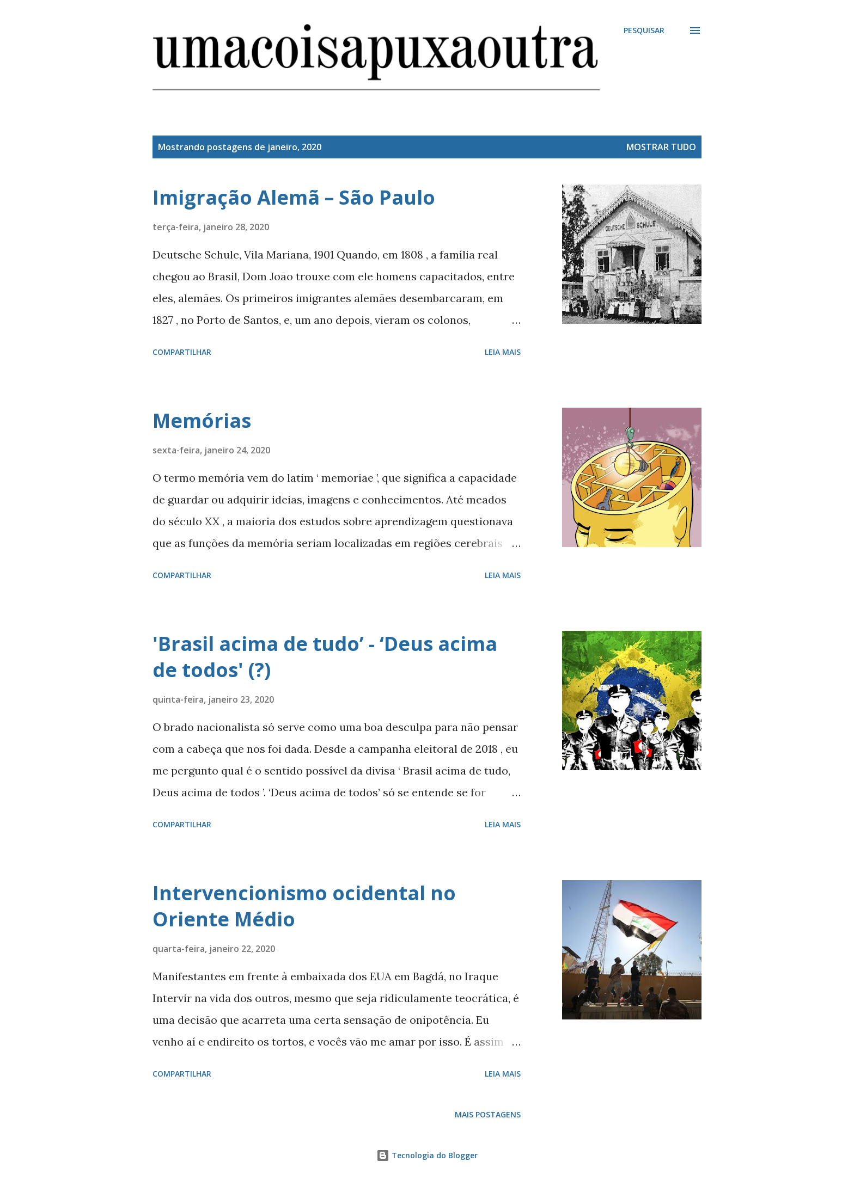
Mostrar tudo (661, 147)
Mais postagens (488, 1114)
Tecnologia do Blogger (427, 1155)
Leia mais (503, 352)
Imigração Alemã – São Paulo (293, 197)
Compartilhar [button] (181, 352)
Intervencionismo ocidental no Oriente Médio (304, 906)
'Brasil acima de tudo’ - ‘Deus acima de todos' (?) (324, 656)
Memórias (201, 420)
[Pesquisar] (644, 30)
